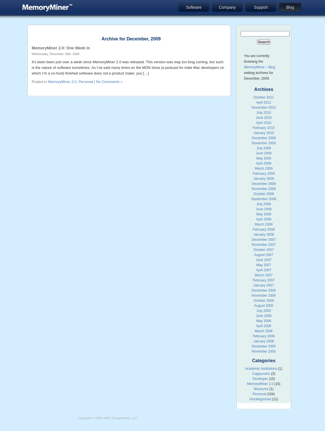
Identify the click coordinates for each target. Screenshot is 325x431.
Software (194, 7)
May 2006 (263, 321)
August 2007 (263, 255)
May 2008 (263, 214)
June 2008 (263, 209)
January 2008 (263, 235)
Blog (290, 7)
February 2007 (264, 280)
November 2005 (264, 351)
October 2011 (263, 97)
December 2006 (264, 290)
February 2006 (264, 336)
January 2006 (263, 341)
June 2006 (263, 316)
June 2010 (263, 118)
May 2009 (263, 158)
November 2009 (264, 143)
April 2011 (263, 102)
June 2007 (263, 260)
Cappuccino (261, 374)
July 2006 (264, 311)
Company (227, 7)
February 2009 (264, 174)
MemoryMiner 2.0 (62, 82)
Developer (260, 379)
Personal (86, 82)
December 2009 (264, 138)
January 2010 (263, 133)
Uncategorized (260, 399)
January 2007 (263, 285)
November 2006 (264, 295)
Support (261, 7)
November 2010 (264, 108)
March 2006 (264, 331)
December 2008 (264, 184)
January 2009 (263, 179)
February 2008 (264, 229)
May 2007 (263, 265)
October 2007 (263, 250)
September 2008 (263, 199)
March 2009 (264, 168)
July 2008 (264, 204)
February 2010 (264, 128)
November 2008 (264, 189)
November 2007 (264, 245)
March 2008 (264, 224)
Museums (261, 389)
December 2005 (264, 346)
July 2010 (264, 113)
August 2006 (263, 306)
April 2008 (263, 219)
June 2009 (263, 153)
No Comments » (109, 82)
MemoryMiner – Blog (259, 67)
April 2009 (263, 163)
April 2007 (263, 270)
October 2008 (263, 194)
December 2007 (264, 240)
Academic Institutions (261, 369)
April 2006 (263, 326)
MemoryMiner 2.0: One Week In (61, 48)
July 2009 (264, 148)
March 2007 (264, 275)
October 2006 (263, 301)
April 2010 (263, 123)
